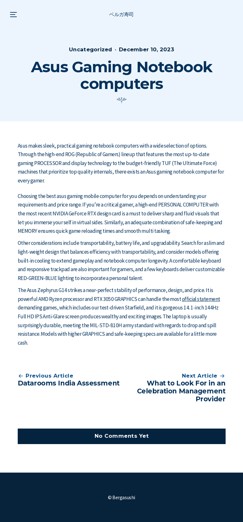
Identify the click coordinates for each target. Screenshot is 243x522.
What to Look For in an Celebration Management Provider (181, 391)
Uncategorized (90, 49)
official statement (201, 299)
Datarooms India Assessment (69, 383)
